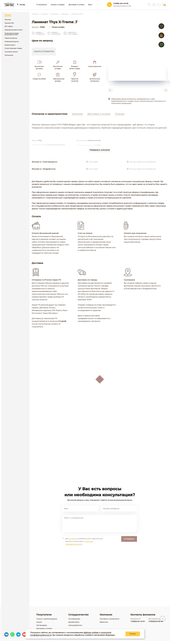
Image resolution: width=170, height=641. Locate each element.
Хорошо (133, 634)
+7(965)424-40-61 (137, 621)
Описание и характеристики (49, 114)
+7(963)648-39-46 (155, 621)
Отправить (129, 554)
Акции (39, 622)
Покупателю (44, 614)
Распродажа (41, 625)
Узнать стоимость (44, 51)
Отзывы (120, 114)
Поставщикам (74, 619)
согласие (72, 554)
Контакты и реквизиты (109, 619)
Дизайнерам (73, 622)
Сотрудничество (78, 614)
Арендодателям (75, 625)
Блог (90, 5)
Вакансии (104, 622)
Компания (106, 614)
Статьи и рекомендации (46, 619)
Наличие (77, 114)
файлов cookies (91, 632)
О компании (41, 5)
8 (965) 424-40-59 (121, 3)
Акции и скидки (58, 5)
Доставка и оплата (76, 5)
